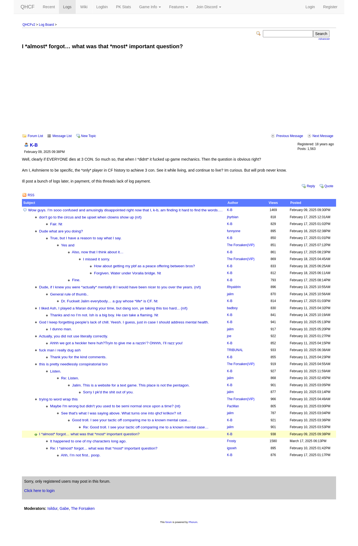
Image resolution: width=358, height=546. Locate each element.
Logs (67, 7)
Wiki (83, 7)
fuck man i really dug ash (60, 350)
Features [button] (178, 7)
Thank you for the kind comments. (78, 357)
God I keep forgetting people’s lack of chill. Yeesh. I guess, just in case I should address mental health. (124, 322)
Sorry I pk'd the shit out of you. (108, 392)
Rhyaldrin (234, 287)
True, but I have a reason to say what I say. (86, 238)
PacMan (233, 406)
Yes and (68, 245)
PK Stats (123, 7)
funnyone (233, 231)
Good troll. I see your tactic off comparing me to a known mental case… (131, 420)
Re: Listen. (70, 378)
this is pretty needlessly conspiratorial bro (73, 364)
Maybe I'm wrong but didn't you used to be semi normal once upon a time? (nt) (115, 406)
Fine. (76, 280)
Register (330, 7)
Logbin (102, 7)
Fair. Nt (56, 224)
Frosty (231, 441)
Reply (311, 186)
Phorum (193, 522)
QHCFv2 (28, 25)
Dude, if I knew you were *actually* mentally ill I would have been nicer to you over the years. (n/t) (120, 287)
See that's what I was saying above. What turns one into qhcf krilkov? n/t (121, 413)
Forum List (35, 136)
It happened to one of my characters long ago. (88, 441)
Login (310, 7)
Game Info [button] (150, 7)
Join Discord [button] (208, 7)
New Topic (88, 136)
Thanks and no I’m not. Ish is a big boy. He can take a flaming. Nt (104, 315)
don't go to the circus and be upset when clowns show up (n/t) (90, 217)
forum (168, 522)
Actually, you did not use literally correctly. (73, 336)
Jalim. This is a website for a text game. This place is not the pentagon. (131, 385)
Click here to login (39, 490)
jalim (230, 294)
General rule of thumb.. (69, 294)
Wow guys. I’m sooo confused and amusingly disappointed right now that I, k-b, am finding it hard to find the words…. (125, 210)
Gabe (64, 508)
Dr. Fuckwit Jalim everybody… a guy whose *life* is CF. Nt (109, 301)
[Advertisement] (179, 95)
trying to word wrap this (58, 399)
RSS (31, 195)
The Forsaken (240, 245)
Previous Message (289, 136)
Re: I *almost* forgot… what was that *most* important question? (103, 448)
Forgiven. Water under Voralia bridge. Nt (127, 273)
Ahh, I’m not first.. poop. (80, 455)
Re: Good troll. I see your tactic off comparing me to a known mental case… (146, 427)
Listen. (55, 371)
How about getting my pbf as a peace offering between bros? (144, 266)
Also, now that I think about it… (97, 252)
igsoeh (232, 448)
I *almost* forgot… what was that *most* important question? (89, 434)
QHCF (28, 7)
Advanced (324, 39)
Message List (62, 136)
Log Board (46, 25)
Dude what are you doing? (61, 231)
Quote (329, 186)
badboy (232, 308)
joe (229, 336)
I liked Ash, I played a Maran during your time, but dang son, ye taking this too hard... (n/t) (113, 308)
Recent (49, 7)
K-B (34, 145)
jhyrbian (232, 217)
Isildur (52, 508)
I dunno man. (61, 329)
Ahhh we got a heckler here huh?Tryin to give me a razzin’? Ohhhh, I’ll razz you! (116, 343)
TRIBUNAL (235, 350)
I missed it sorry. (96, 259)
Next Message (322, 136)
